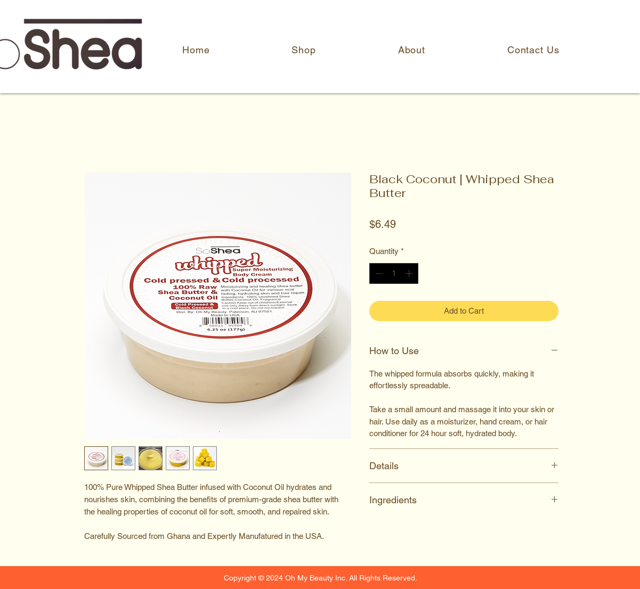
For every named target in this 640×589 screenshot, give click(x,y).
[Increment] (410, 273)
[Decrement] (378, 273)
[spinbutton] (394, 273)
